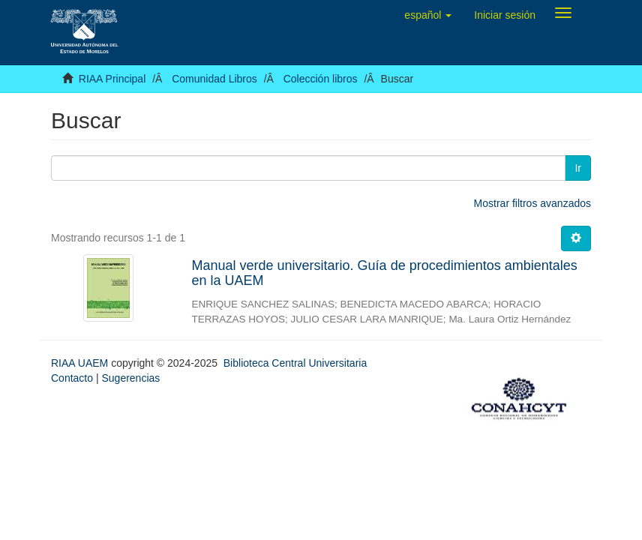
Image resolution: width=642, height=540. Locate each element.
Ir (577, 168)
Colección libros (321, 79)
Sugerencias (130, 378)
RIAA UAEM (81, 363)
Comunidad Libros (214, 79)
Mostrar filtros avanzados (532, 203)
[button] (428, 15)
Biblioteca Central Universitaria (295, 363)
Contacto (72, 378)
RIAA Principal (112, 79)
